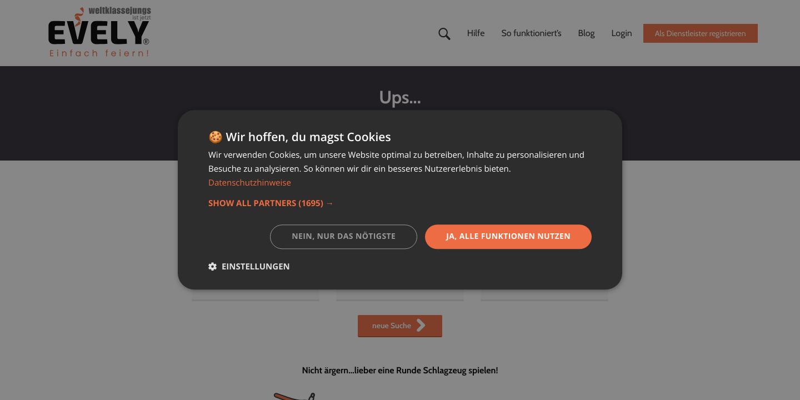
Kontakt (358, 283)
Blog (586, 33)
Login (622, 33)
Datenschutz (512, 283)
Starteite (216, 254)
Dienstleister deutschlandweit (255, 283)
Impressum (510, 269)
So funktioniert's (374, 269)
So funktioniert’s (531, 33)
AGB (497, 254)
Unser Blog (220, 269)
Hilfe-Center (367, 254)
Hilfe (476, 33)
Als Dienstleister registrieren (700, 33)
